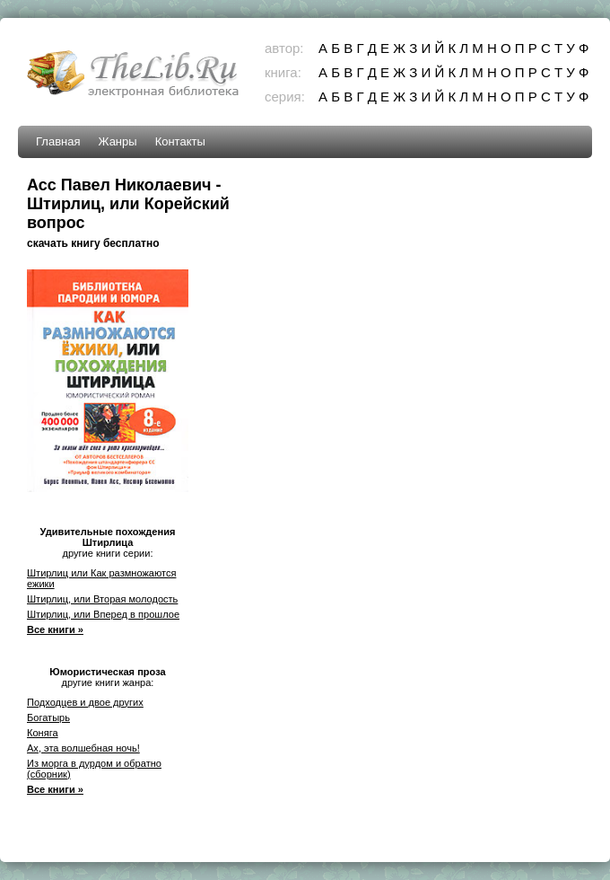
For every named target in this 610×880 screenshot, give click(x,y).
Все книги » (55, 629)
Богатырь (48, 717)
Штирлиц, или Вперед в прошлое (103, 614)
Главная (58, 141)
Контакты (180, 141)
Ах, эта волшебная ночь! (83, 748)
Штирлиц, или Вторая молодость (102, 599)
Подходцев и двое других (85, 702)
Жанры (117, 141)
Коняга (42, 732)
